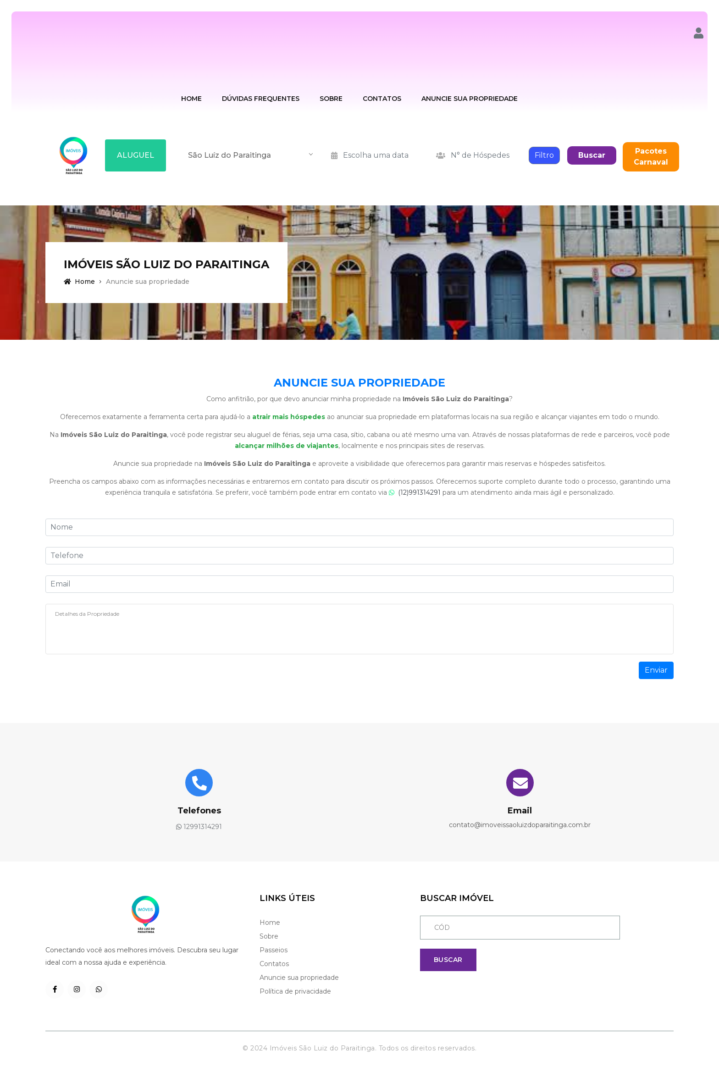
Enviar (656, 670)
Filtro (544, 155)
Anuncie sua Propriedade (469, 98)
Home (191, 98)
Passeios (274, 950)
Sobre (331, 98)
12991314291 (199, 827)
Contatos (382, 98)
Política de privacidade (295, 991)
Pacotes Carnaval (651, 156)
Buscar (591, 155)
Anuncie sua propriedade (299, 977)
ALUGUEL (135, 155)
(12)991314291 (415, 492)
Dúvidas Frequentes (260, 98)
